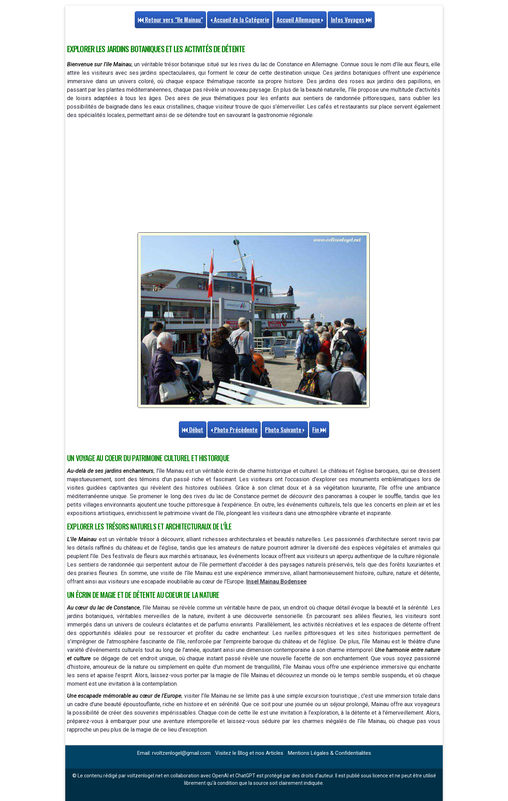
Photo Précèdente (234, 429)
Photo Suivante (285, 429)
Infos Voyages (351, 19)
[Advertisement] (253, 176)
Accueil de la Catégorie (239, 19)
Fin (319, 429)
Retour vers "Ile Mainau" (170, 19)
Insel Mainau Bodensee (276, 581)
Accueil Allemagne (300, 19)
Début (192, 429)
